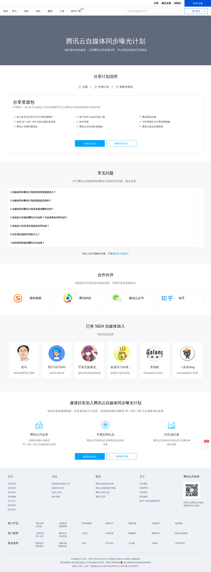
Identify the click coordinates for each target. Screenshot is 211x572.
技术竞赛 (56, 496)
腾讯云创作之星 (103, 492)
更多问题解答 (122, 253)
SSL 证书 (40, 536)
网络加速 (132, 523)
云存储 (39, 526)
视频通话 (132, 533)
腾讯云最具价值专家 (105, 484)
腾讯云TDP (101, 496)
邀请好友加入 (121, 143)
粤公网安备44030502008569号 (137, 562)
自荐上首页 (57, 492)
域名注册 (40, 523)
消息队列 (109, 523)
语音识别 (63, 536)
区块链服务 (87, 523)
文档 (156, 3)
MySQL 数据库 (181, 533)
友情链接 (144, 496)
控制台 (177, 3)
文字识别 (109, 543)
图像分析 (156, 533)
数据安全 (40, 543)
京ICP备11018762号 (129, 566)
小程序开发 (180, 543)
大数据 (155, 543)
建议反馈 (166, 3)
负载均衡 (63, 543)
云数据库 (156, 523)
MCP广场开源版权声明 (150, 501)
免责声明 (144, 488)
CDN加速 (109, 533)
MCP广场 (76, 10)
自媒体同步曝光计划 (61, 484)
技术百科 (12, 505)
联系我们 (144, 492)
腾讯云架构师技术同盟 (106, 488)
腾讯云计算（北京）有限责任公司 (87, 566)
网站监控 (40, 546)
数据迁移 (63, 546)
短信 (84, 543)
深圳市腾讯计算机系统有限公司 (74, 562)
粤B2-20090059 (113, 562)
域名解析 (179, 523)
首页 (5, 11)
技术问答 (12, 488)
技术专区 (12, 509)
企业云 (85, 533)
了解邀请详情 (121, 456)
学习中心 (12, 501)
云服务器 (63, 523)
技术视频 (12, 496)
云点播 (131, 543)
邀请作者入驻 (58, 488)
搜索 (177, 11)
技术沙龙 (12, 492)
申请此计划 (90, 143)
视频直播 (63, 526)
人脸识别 (40, 533)
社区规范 (144, 484)
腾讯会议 (63, 533)
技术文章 (12, 484)
